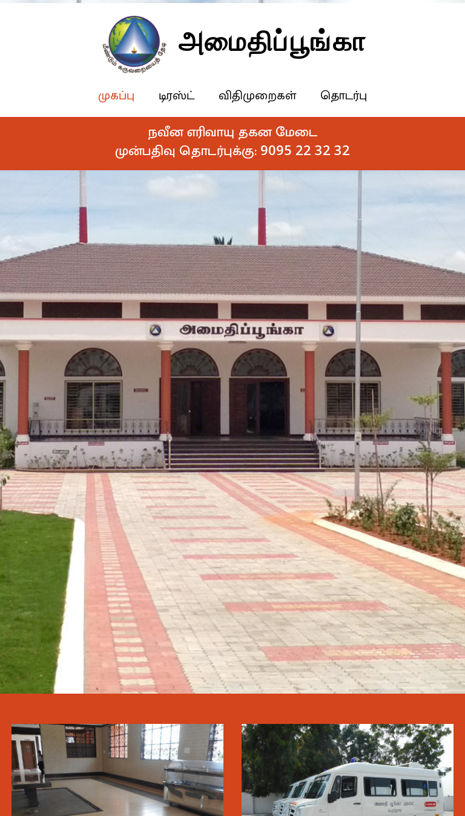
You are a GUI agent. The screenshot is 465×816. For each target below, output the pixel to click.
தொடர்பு (346, 95)
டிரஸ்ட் (179, 95)
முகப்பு (119, 95)
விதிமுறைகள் (259, 95)
